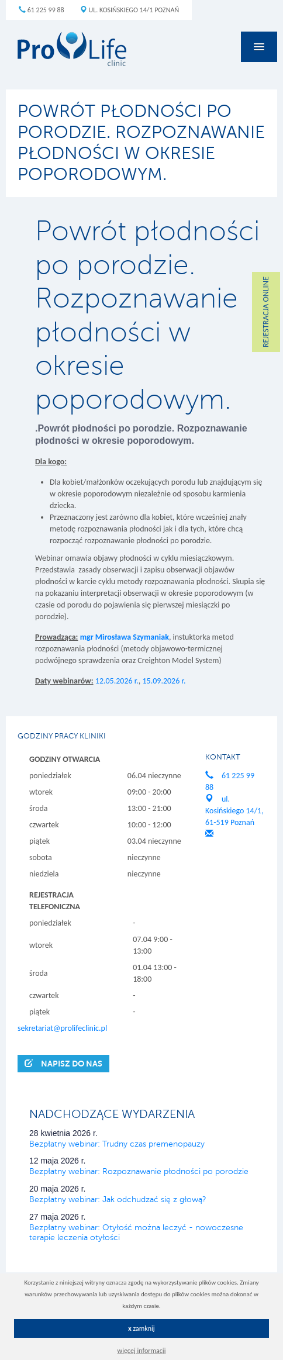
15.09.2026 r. (163, 681)
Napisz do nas (63, 1063)
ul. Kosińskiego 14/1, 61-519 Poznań (234, 810)
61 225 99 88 (41, 10)
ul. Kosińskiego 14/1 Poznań (129, 10)
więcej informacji (142, 1351)
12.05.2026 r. (117, 681)
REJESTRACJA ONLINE (266, 312)
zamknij (141, 1328)
